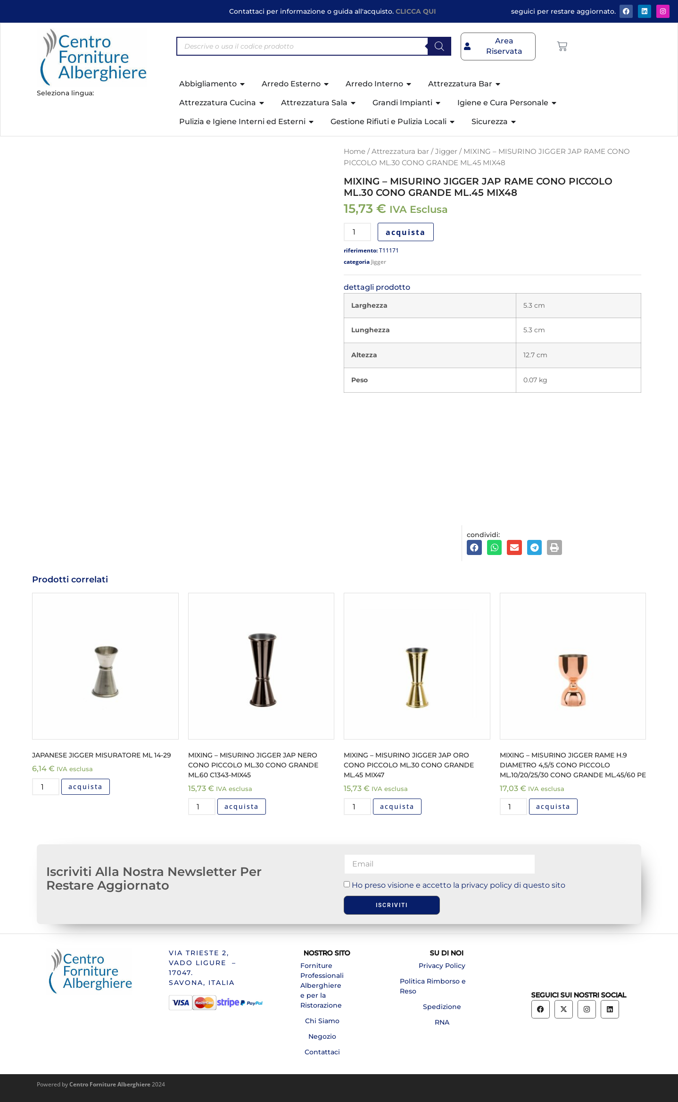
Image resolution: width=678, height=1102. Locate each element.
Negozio (322, 1036)
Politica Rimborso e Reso (433, 986)
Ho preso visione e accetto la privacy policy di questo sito (458, 885)
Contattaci (322, 1052)
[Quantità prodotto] (357, 232)
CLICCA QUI (416, 11)
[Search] (439, 46)
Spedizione (442, 1006)
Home (354, 151)
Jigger (446, 151)
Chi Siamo (322, 1021)
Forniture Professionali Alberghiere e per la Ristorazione (322, 985)
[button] (474, 547)
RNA (442, 1022)
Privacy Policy (442, 965)
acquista (406, 232)
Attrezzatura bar (400, 151)
